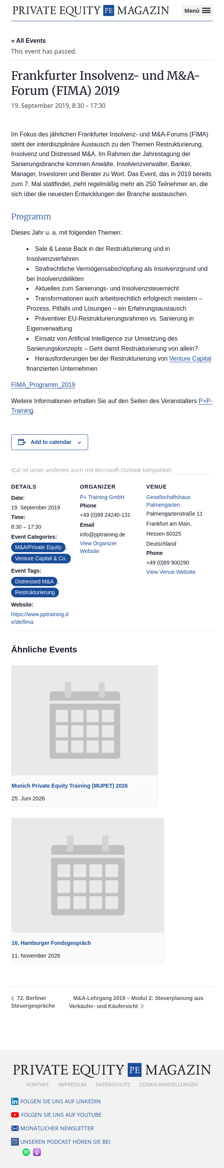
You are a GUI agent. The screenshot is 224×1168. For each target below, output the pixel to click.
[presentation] (85, 720)
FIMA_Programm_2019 (43, 384)
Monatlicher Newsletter (57, 1128)
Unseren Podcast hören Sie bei (65, 1141)
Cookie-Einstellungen (168, 1084)
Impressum (72, 1084)
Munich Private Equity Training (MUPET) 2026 (70, 786)
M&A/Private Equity (38, 547)
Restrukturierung (35, 592)
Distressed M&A (34, 581)
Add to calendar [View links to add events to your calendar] (51, 442)
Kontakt (38, 1084)
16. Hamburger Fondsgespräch (51, 943)
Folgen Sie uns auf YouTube (61, 1114)
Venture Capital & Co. (41, 558)
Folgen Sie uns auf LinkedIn (60, 1101)
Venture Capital (190, 358)
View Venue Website (171, 572)
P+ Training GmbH (102, 497)
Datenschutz (113, 1084)
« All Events (28, 40)
